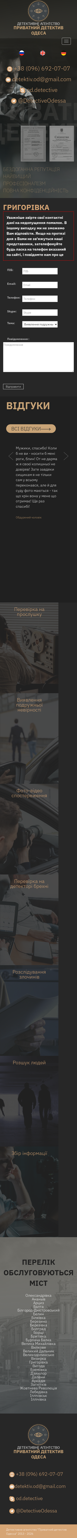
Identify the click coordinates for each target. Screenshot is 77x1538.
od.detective (38, 90)
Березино (38, 1321)
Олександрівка (38, 1295)
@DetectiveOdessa (38, 100)
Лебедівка (38, 1392)
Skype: (12, 311)
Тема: (11, 323)
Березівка (38, 1325)
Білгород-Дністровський (38, 1310)
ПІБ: (10, 270)
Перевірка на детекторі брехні (29, 884)
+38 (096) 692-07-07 (38, 68)
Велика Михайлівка (39, 1344)
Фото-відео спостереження (29, 793)
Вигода (38, 1366)
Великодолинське (38, 1355)
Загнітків (38, 1384)
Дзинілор (39, 1373)
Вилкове (38, 1347)
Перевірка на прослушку (29, 612)
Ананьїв (38, 1299)
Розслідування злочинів (29, 974)
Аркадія (38, 1381)
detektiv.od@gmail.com (38, 79)
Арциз (38, 1303)
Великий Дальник (38, 1351)
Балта (38, 1306)
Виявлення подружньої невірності (29, 704)
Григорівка (38, 1362)
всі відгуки (31, 428)
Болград (38, 1329)
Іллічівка (38, 1399)
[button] (11, 464)
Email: (11, 284)
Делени (38, 1377)
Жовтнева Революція (38, 1388)
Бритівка (38, 1336)
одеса (38, 29)
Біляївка (38, 1318)
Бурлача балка (38, 1340)
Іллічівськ (38, 1395)
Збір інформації (29, 1153)
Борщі (38, 1332)
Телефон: (14, 297)
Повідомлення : (18, 339)
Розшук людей (29, 1062)
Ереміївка (38, 1370)
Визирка (38, 1358)
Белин (38, 1314)
